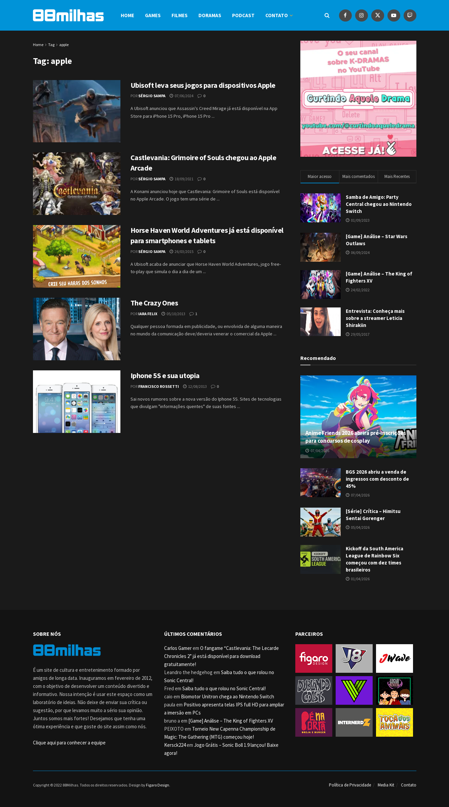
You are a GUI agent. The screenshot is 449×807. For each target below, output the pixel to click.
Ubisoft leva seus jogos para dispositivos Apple (202, 85)
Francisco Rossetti (158, 386)
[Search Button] (327, 15)
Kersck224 (175, 745)
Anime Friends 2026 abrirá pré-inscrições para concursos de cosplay (355, 437)
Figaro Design (157, 784)
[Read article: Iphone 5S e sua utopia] (76, 401)
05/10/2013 (173, 313)
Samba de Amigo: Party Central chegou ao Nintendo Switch (379, 204)
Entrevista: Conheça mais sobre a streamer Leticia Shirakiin (375, 318)
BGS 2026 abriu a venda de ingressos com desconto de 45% (377, 479)
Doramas (209, 15)
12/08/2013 (195, 386)
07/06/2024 (181, 95)
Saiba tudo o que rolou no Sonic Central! (224, 688)
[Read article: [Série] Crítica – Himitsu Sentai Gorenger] (320, 522)
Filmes (180, 15)
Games (153, 15)
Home (127, 15)
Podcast (243, 15)
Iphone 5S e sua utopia (165, 375)
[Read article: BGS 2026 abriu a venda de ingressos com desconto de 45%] (320, 482)
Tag (51, 44)
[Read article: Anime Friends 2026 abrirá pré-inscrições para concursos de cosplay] (358, 416)
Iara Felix (147, 313)
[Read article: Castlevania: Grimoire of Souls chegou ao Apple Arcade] (76, 183)
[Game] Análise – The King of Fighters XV (230, 721)
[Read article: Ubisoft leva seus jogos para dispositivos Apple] (76, 111)
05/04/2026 (358, 527)
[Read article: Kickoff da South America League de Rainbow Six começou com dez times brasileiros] (320, 559)
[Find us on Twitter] (377, 15)
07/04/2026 (317, 450)
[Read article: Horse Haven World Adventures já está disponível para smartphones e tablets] (76, 256)
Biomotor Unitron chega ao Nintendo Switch (227, 696)
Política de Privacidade (350, 785)
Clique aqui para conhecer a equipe (69, 742)
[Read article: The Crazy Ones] (76, 329)
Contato (276, 15)
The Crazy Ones (154, 302)
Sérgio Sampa (151, 95)
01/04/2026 (358, 578)
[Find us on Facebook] (345, 15)
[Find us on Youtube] (393, 15)
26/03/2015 (181, 251)
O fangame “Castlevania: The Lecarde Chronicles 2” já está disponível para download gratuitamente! (221, 656)
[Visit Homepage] (68, 15)
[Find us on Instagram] (361, 15)
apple (64, 44)
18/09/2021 (181, 178)
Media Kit (386, 785)
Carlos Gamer (178, 648)
